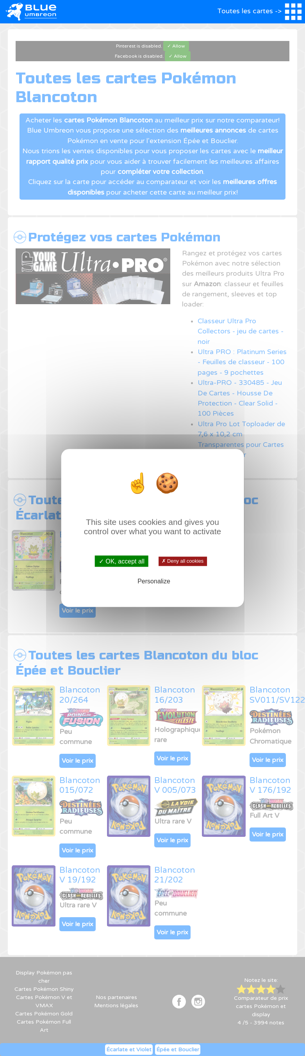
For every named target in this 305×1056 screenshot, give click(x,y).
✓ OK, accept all (121, 561)
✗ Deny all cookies (183, 561)
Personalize (153, 581)
